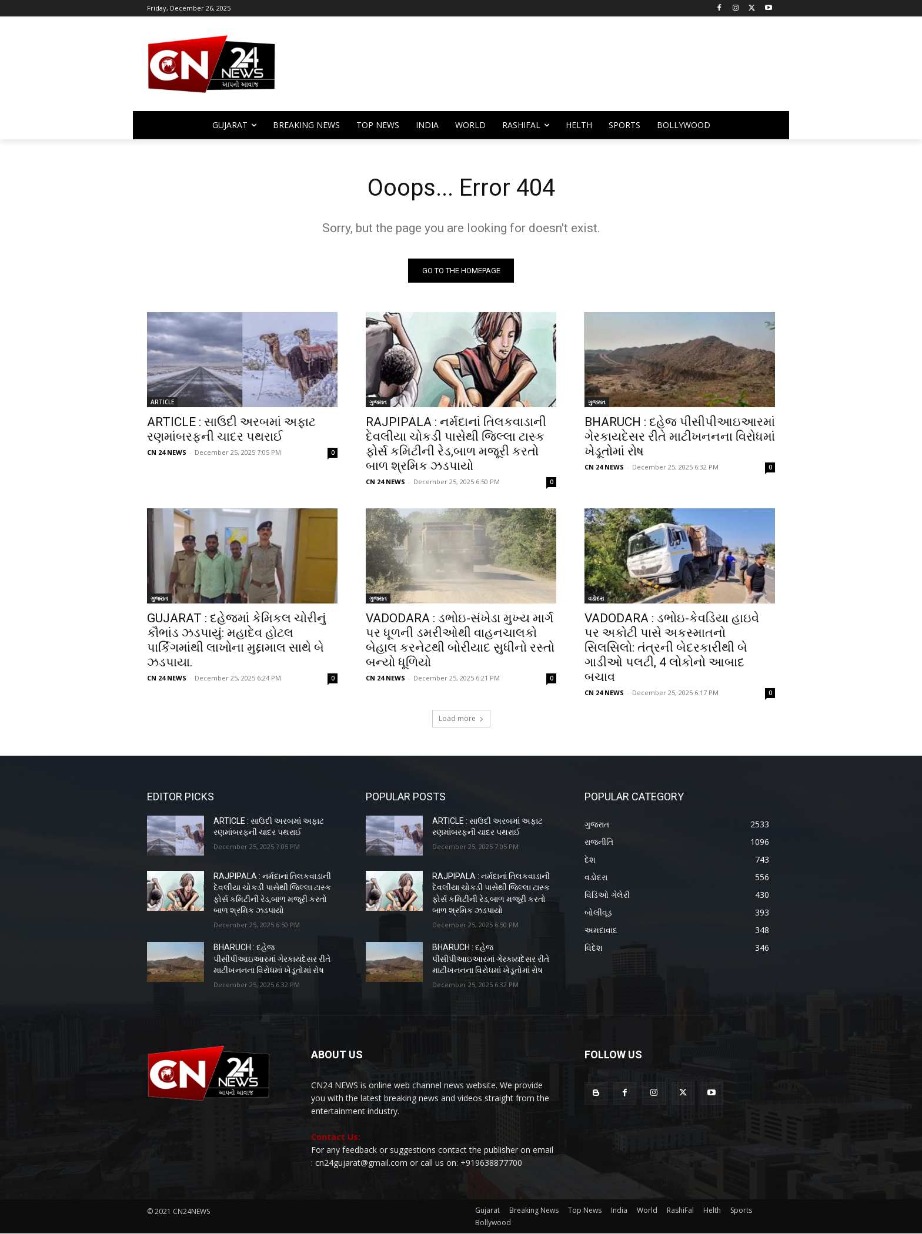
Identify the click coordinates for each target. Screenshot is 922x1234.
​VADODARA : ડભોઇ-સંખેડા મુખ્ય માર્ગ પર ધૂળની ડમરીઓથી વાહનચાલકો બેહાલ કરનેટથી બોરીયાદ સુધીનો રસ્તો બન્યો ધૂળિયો (460, 640)
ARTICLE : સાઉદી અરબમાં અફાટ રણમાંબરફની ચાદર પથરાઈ (231, 429)
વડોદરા (596, 598)
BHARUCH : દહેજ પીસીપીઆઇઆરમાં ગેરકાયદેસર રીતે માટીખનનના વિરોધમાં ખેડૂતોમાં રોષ (679, 436)
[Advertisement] (555, 69)
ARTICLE (162, 402)
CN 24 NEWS (166, 452)
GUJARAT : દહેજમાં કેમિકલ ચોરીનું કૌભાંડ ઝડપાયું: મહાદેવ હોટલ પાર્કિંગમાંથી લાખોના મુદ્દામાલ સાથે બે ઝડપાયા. (236, 640)
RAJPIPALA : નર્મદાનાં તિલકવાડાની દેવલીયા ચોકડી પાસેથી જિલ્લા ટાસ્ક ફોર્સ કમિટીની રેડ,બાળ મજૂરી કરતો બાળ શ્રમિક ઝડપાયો (456, 444)
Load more (461, 718)
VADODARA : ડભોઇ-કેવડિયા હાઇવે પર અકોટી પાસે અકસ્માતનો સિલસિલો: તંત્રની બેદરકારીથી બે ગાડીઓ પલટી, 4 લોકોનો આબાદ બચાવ (671, 647)
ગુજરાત (378, 402)
